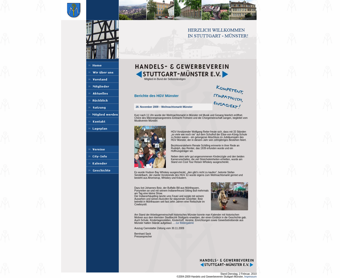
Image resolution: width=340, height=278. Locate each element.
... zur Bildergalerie (183, 223)
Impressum (250, 276)
